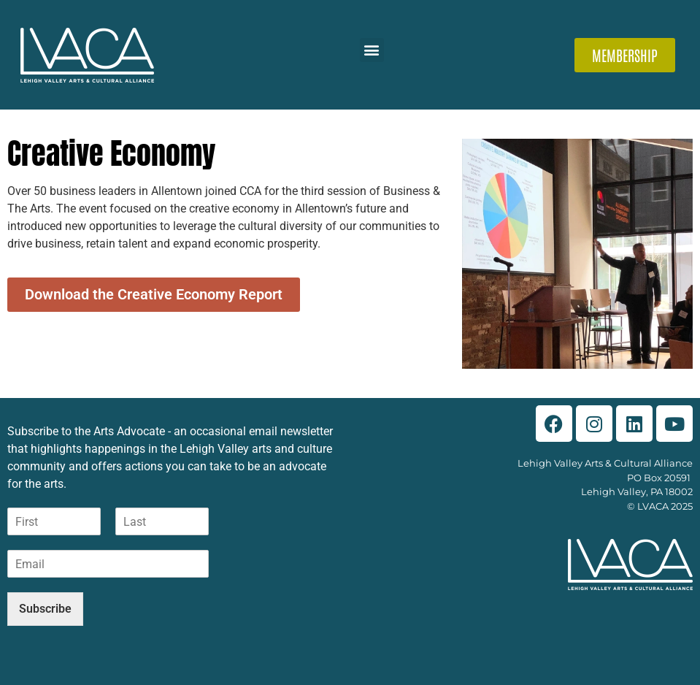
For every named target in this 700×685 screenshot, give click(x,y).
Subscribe (45, 609)
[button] (372, 50)
